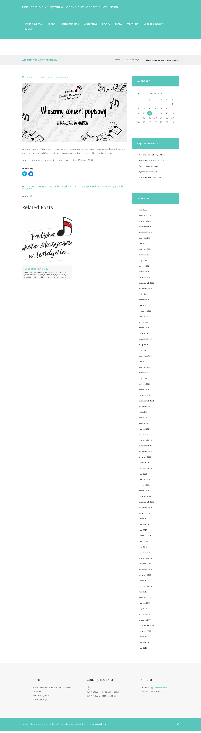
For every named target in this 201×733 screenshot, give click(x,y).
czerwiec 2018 (145, 588)
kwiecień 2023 (145, 312)
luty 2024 (143, 262)
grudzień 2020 (145, 441)
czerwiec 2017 (145, 644)
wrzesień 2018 (146, 571)
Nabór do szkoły (35, 30)
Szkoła (54, 24)
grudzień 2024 (145, 222)
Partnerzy (143, 24)
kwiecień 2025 (145, 217)
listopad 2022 (145, 335)
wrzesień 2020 (146, 453)
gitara (27, 273)
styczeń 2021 (145, 436)
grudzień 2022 (145, 329)
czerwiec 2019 (145, 526)
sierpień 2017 (145, 632)
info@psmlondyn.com (157, 689)
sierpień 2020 (145, 458)
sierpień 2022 (145, 346)
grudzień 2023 (145, 273)
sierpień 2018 (145, 576)
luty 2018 (143, 610)
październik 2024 (147, 228)
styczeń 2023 (145, 324)
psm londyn (110, 187)
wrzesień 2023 (146, 290)
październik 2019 (147, 503)
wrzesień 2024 (146, 234)
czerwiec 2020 (145, 470)
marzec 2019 (145, 543)
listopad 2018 (145, 565)
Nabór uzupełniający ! (38, 270)
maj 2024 (143, 245)
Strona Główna (35, 24)
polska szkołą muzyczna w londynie (87, 187)
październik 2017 (147, 627)
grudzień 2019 (145, 492)
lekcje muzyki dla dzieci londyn (44, 279)
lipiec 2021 (144, 413)
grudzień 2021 (145, 391)
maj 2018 (143, 593)
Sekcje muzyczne (74, 24)
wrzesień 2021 (146, 408)
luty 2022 (143, 380)
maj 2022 (143, 363)
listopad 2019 (145, 498)
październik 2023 (147, 284)
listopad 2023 (145, 279)
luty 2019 (143, 548)
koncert (31, 187)
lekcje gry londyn (38, 273)
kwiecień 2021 (145, 425)
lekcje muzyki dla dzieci (47, 278)
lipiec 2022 (144, 352)
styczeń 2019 (145, 554)
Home (115, 61)
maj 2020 (143, 475)
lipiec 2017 (144, 638)
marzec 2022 (145, 374)
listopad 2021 (145, 397)
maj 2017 (143, 649)
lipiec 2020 (144, 464)
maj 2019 (143, 531)
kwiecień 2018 (145, 599)
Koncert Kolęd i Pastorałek (151, 179)
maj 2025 (143, 211)
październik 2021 (147, 402)
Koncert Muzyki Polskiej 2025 (152, 162)
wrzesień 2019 (146, 509)
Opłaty (114, 24)
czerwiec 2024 (145, 239)
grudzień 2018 (145, 560)
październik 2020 (147, 447)
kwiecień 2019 (145, 537)
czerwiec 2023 (145, 301)
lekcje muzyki (30, 278)
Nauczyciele (97, 24)
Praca (128, 24)
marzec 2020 (145, 481)
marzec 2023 (145, 318)
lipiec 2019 (144, 520)
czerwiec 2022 (145, 357)
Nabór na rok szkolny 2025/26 (153, 156)
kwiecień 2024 (145, 250)
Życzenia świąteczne (148, 173)
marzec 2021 (145, 430)
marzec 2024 (145, 256)
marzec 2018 (145, 604)
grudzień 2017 (145, 621)
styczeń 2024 (145, 267)
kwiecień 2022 (145, 369)
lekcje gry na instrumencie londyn (51, 276)
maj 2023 (143, 307)
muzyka (65, 187)
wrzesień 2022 (146, 340)
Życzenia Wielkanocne (149, 167)
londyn (57, 187)
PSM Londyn (132, 61)
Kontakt (56, 30)
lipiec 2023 (144, 295)
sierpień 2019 (145, 515)
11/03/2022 (30, 78)
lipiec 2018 (144, 582)
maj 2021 (143, 419)
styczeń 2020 (145, 486)
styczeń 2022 (145, 385)
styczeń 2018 (145, 616)
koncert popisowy (44, 187)
